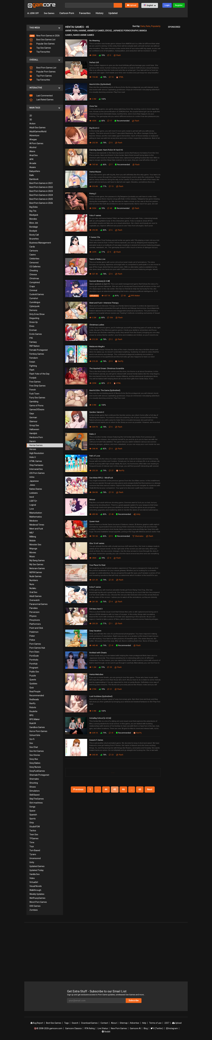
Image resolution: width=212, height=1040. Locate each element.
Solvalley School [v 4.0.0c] (100, 718)
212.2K (93, 339)
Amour (92, 499)
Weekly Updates (36, 894)
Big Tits (32, 211)
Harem (32, 441)
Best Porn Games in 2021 (41, 183)
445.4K (93, 645)
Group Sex (34, 425)
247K (92, 252)
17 (109, 121)
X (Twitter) (157, 1028)
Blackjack (33, 215)
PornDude (34, 656)
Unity (31, 862)
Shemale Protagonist (39, 775)
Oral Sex (33, 592)
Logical (32, 505)
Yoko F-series (95, 215)
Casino (32, 254)
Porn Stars (34, 652)
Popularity (155, 26)
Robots (32, 707)
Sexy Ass (33, 759)
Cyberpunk (34, 306)
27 (111, 471)
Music (32, 556)
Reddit (106, 1032)
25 (111, 580)
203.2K (93, 624)
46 (123, 789)
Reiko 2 (92, 434)
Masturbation (35, 513)
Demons (33, 310)
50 (123, 296)
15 (111, 186)
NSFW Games (35, 572)
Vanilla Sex (34, 874)
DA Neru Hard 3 (95, 609)
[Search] (89, 5)
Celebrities (34, 258)
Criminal (33, 290)
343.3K (93, 755)
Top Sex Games (40, 48)
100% (102, 99)
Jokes (32, 485)
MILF (31, 532)
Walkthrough (35, 890)
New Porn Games (119, 1028)
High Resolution (36, 453)
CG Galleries (34, 266)
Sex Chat (33, 747)
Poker (32, 636)
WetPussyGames (37, 898)
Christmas (34, 278)
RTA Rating (90, 1028)
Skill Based (34, 795)
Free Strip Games (37, 386)
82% (103, 449)
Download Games (90, 1023)
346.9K (93, 449)
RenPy (32, 703)
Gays (31, 413)
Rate (148, 26)
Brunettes (34, 239)
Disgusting (34, 318)
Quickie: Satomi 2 (96, 412)
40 (109, 208)
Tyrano (32, 854)
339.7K (93, 427)
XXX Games (34, 906)
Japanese (34, 481)
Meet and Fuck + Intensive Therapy (104, 303)
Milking (32, 536)
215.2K (93, 361)
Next (149, 789)
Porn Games (35, 644)
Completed (34, 282)
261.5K (93, 602)
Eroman (33, 330)
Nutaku (32, 588)
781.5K (93, 536)
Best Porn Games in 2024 (41, 195)
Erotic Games (35, 334)
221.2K (93, 580)
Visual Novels (35, 886)
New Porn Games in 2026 (44, 35)
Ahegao (33, 139)
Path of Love (94, 456)
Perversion (34, 612)
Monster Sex (35, 544)
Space (32, 810)
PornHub (33, 664)
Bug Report (36, 1023)
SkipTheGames (36, 799)
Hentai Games (36, 445)
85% (103, 536)
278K (92, 689)
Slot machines (36, 803)
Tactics (32, 830)
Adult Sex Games (37, 127)
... (112, 772)
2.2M (92, 318)
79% (103, 471)
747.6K (93, 165)
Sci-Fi (31, 739)
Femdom (33, 358)
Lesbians (33, 493)
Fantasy (33, 342)
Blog (146, 1028)
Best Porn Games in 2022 (41, 187)
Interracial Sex (36, 469)
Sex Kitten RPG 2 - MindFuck (101, 478)
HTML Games (35, 461)
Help (144, 1023)
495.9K (93, 514)
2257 (167, 1023)
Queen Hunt (94, 521)
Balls (31, 175)
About (114, 1023)
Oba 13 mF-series (96, 543)
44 (106, 789)
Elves (31, 326)
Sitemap (124, 1023)
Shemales (34, 779)
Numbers (33, 580)
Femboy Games (36, 354)
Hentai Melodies (96, 674)
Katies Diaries (35, 489)
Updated (116, 13)
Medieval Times (36, 525)
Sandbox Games (37, 727)
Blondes (33, 219)
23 (111, 755)
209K (92, 383)
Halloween (34, 429)
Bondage (33, 227)
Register (179, 5)
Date (142, 26)
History (103, 13)
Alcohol (32, 147)
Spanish (33, 814)
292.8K (93, 230)
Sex (31, 743)
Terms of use (155, 1023)
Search (75, 1023)
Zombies (33, 910)
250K (92, 55)
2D (30, 115)
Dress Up (33, 322)
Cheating (33, 270)
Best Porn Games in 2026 (41, 203)
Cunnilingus (34, 302)
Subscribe (134, 1000)
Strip (31, 822)
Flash (31, 370)
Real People (34, 691)
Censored (33, 262)
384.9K (93, 492)
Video (32, 878)
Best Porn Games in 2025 (41, 199)
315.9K (93, 186)
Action (32, 123)
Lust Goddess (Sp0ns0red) (100, 696)
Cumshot (33, 298)
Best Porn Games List (42, 67)
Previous (78, 789)
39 (109, 667)
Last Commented (41, 95)
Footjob (32, 378)
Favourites (88, 13)
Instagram (172, 1028)
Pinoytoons (34, 620)
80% (102, 121)
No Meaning (94, 40)
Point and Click (36, 628)
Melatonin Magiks (97, 346)
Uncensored (35, 858)
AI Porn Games (36, 143)
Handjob (33, 433)
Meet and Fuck (36, 529)
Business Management (40, 243)
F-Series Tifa (94, 237)
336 (110, 318)
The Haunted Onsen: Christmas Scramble (106, 368)
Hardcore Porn (36, 437)
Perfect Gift (94, 62)
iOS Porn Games (37, 473)
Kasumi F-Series (96, 740)
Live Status (103, 1028)
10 (111, 77)
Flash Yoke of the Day (39, 374)
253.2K (93, 471)
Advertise (134, 1023)
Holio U (32, 457)
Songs (32, 807)
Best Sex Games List (42, 39)
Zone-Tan (93, 106)
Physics (33, 616)
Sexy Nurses (35, 767)
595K (92, 208)
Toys (31, 846)
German (33, 417)
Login (167, 5)
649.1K (93, 733)
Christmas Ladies (96, 325)
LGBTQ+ (33, 501)
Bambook (33, 179)
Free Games (35, 382)
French (32, 389)
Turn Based (34, 850)
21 (109, 689)
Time (31, 842)
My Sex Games (36, 564)
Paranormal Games (38, 604)
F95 (31, 338)
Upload (131, 5)
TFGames (33, 838)
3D (30, 119)
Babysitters (34, 171)
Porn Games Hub (37, 648)
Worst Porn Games (38, 902)
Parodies (33, 608)
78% (102, 55)
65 (140, 789)
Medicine (33, 521)
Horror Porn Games (38, 731)
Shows (32, 787)
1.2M (92, 667)
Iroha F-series (95, 587)
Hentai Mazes (95, 172)
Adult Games (35, 596)
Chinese (33, 274)
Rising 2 (92, 193)
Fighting (33, 366)
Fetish (32, 362)
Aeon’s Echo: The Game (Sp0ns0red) (104, 390)
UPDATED (94, 296)
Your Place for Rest (97, 565)
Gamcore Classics (73, 1028)
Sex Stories (34, 755)
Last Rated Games (41, 99)
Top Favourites (39, 52)
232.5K (93, 143)
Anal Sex (33, 155)
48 (111, 514)
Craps (32, 286)
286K (92, 558)
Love (31, 509)
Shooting (33, 783)
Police (32, 640)
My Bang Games (37, 560)
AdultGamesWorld (37, 131)
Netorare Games (37, 568)
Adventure (34, 135)
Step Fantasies (36, 465)
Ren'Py (119, 361)
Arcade (32, 163)
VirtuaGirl (33, 882)
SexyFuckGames (37, 771)
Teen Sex (33, 834)
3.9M (92, 99)
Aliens (32, 151)
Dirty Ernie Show (37, 314)
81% (116, 296)
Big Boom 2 (94, 128)
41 (111, 645)
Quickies (33, 683)
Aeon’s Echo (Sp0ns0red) (100, 84)
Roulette (33, 711)
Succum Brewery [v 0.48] (99, 281)
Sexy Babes (34, 763)
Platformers (35, 624)
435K (92, 121)
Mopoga (33, 548)
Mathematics (35, 517)
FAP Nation (34, 346)
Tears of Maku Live (97, 259)
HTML (119, 77)
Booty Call (34, 235)
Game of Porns (36, 405)
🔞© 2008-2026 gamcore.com (48, 1028)
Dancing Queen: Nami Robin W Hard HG (106, 150)
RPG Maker (34, 719)
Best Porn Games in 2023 (41, 191)
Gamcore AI (135, 1028)
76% (103, 602)
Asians (32, 167)
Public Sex (34, 671)
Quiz (31, 687)
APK (31, 159)
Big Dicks (33, 207)
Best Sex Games (54, 1023)
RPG (31, 715)
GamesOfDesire (36, 409)
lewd (31, 497)
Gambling (33, 401)
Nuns (31, 584)
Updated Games (36, 866)
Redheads (34, 699)
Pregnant (33, 668)
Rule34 (32, 723)
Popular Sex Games (42, 43)
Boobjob (33, 231)
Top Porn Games (40, 76)
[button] (149, 5)
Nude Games (35, 576)
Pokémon (33, 632)
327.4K (93, 274)
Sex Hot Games (36, 751)
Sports (32, 818)
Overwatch (34, 600)
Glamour (33, 421)
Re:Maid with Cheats (98, 653)
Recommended (36, 695)
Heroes (32, 449)
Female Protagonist (38, 350)
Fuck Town (34, 393)
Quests (32, 679)
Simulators (34, 791)
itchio (31, 477)
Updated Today (36, 870)
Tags (66, 1023)
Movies (32, 552)
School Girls (34, 735)
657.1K (106, 296)
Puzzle (32, 675)
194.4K (93, 77)
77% (103, 186)
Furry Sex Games (37, 397)
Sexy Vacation (95, 631)
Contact (104, 1023)
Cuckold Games (36, 294)
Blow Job (33, 223)
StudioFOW (34, 826)
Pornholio (33, 660)
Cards (32, 247)
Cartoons (33, 250)
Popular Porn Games (42, 71)
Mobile (32, 540)
